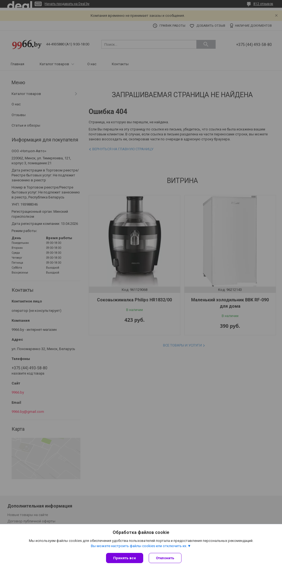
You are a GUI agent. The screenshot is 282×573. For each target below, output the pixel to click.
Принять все (124, 558)
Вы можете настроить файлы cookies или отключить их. (139, 546)
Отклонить (165, 558)
